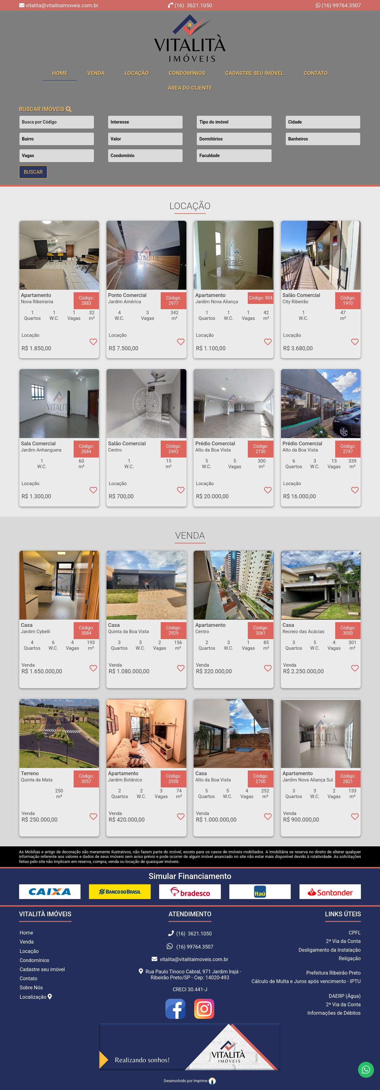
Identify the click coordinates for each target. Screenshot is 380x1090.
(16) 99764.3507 (340, 5)
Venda (96, 73)
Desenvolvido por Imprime (190, 1081)
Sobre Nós (31, 988)
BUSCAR (33, 172)
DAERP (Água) (345, 996)
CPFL (355, 933)
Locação (137, 73)
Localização (36, 997)
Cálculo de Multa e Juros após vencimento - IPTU (306, 981)
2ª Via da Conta (343, 941)
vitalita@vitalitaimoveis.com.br (190, 959)
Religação (350, 958)
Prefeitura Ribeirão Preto (333, 973)
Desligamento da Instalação (330, 950)
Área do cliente (190, 88)
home (59, 73)
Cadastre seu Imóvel (254, 73)
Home (26, 933)
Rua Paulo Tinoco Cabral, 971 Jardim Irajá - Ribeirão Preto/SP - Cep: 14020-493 (190, 975)
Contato (316, 73)
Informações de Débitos (334, 1013)
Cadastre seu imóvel (42, 969)
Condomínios (187, 73)
